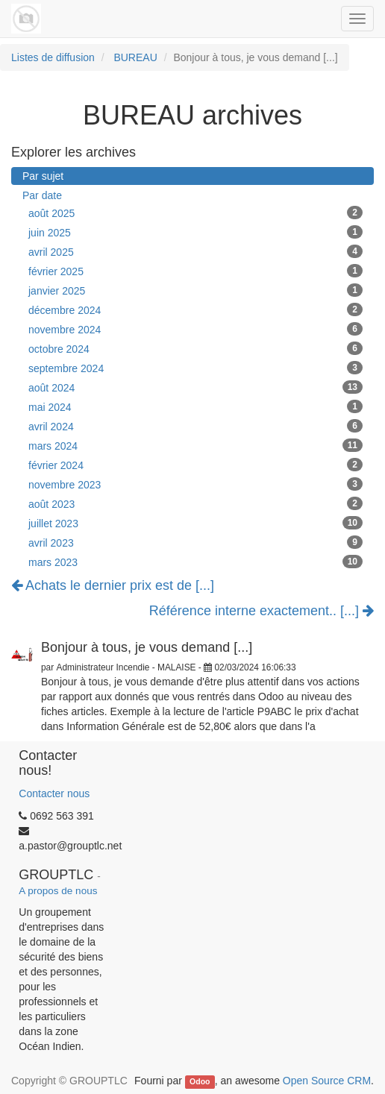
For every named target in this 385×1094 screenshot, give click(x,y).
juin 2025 (195, 232)
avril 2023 (195, 542)
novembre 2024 (195, 329)
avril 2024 (195, 426)
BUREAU (135, 57)
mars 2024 (195, 445)
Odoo (200, 1081)
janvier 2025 (195, 290)
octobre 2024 (195, 348)
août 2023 (195, 503)
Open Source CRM (327, 1081)
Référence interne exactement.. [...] (261, 611)
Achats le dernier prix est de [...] (112, 585)
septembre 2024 (195, 367)
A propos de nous (58, 890)
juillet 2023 (195, 522)
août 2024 (195, 387)
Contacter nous (54, 793)
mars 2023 (195, 561)
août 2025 (195, 212)
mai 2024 (195, 406)
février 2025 (195, 270)
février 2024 (195, 464)
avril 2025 (195, 251)
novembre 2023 (195, 484)
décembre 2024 (195, 309)
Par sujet (42, 176)
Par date (42, 195)
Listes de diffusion (53, 57)
